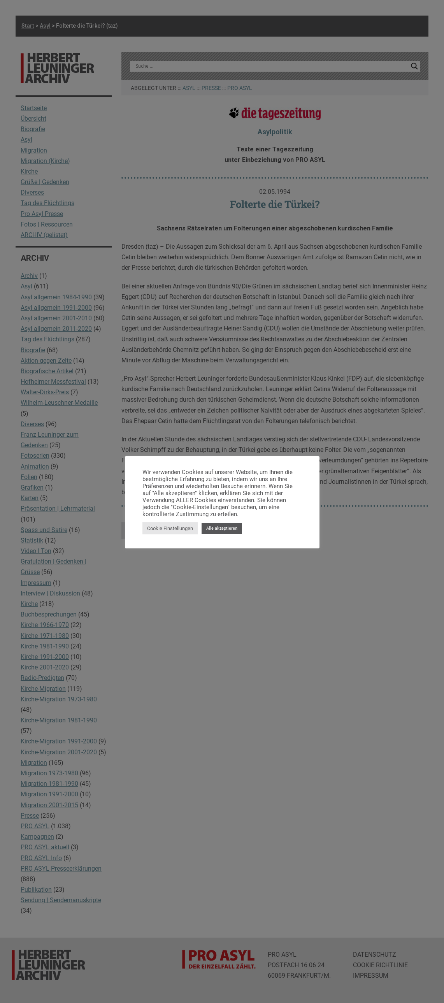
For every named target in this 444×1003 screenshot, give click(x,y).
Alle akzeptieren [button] (221, 528)
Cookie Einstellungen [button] (170, 528)
